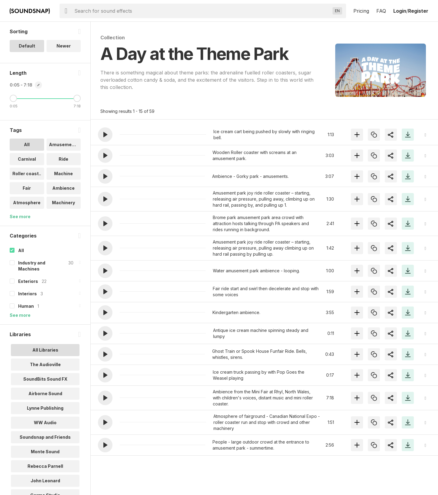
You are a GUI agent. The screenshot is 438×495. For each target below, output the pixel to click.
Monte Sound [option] (45, 451)
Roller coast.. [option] (26, 173)
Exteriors (28, 281)
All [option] (27, 144)
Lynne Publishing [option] (45, 408)
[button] (105, 134)
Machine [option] (63, 173)
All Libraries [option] (45, 349)
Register (418, 11)
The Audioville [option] (45, 364)
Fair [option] (27, 188)
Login (399, 11)
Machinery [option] (63, 202)
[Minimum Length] (13, 98)
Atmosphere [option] (27, 202)
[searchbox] (202, 11)
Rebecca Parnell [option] (45, 466)
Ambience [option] (63, 188)
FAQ (381, 11)
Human (26, 306)
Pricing (361, 11)
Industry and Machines (31, 265)
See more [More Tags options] (20, 216)
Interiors (27, 293)
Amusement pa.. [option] (65, 144)
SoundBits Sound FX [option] (45, 379)
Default (27, 45)
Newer (64, 45)
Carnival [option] (27, 159)
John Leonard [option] (45, 480)
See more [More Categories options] (20, 315)
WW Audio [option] (45, 422)
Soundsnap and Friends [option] (45, 437)
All (21, 250)
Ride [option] (63, 159)
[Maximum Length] (77, 98)
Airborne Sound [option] (45, 393)
